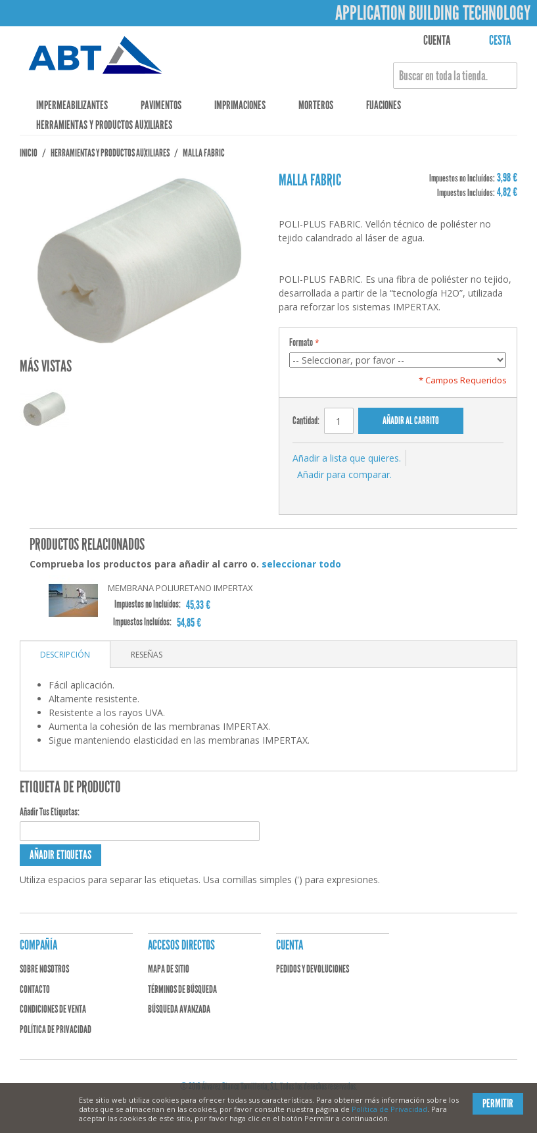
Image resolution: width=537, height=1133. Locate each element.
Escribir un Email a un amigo (305, 491)
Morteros (315, 105)
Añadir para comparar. (344, 474)
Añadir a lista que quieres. (346, 458)
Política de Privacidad (389, 1109)
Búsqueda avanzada (179, 1009)
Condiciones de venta (53, 1009)
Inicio (28, 153)
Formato (301, 342)
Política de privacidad (55, 1029)
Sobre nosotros (44, 969)
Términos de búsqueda (182, 989)
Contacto (35, 989)
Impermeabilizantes (72, 105)
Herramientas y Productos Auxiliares (104, 125)
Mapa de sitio (168, 969)
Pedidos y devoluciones (312, 969)
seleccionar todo (301, 564)
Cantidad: (305, 420)
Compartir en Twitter (358, 491)
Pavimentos (161, 105)
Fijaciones (383, 105)
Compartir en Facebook (331, 491)
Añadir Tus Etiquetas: (50, 812)
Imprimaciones (240, 105)
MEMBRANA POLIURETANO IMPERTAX (180, 588)
